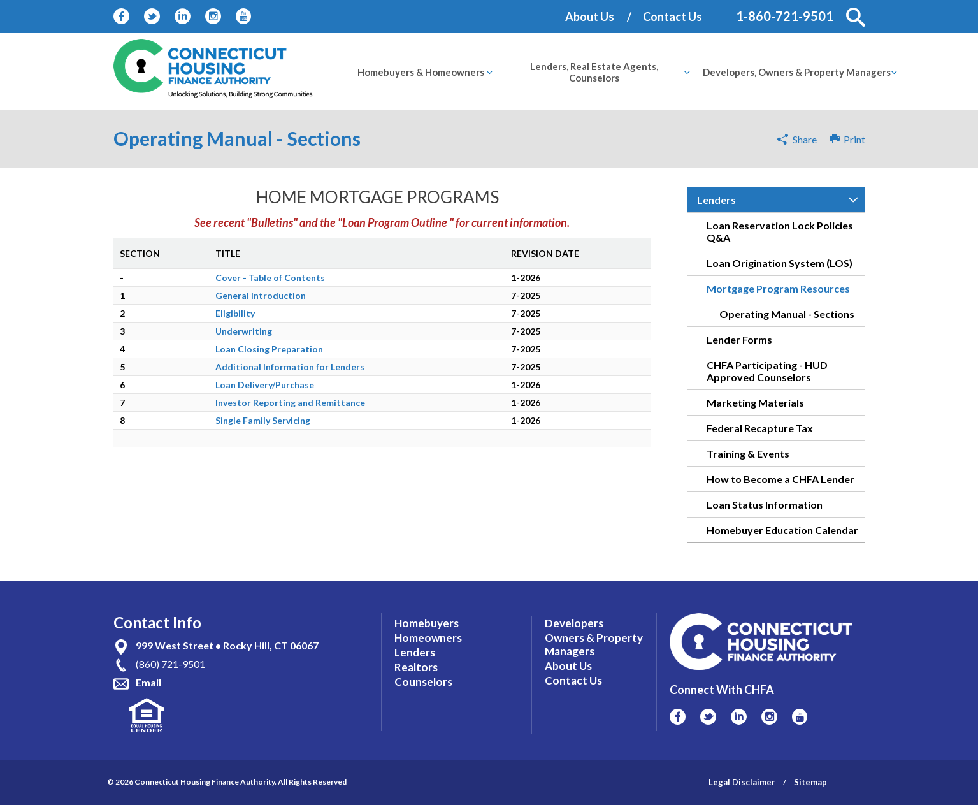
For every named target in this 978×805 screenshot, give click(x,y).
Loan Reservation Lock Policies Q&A (780, 231)
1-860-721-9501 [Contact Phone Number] (784, 16)
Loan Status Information (765, 504)
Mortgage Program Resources (778, 288)
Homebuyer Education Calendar (782, 530)
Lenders (716, 200)
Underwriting (243, 331)
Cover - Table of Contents (270, 277)
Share (805, 139)
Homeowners (428, 637)
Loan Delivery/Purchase (264, 384)
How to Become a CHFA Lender (780, 479)
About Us (589, 17)
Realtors (416, 667)
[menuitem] (421, 72)
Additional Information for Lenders (289, 366)
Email (148, 682)
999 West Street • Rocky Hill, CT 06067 (227, 645)
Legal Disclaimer (741, 782)
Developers (574, 623)
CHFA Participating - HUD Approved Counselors (767, 371)
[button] (855, 17)
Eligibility (235, 313)
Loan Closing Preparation (269, 349)
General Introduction (260, 295)
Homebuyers (426, 623)
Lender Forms (739, 339)
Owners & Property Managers (594, 644)
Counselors (423, 681)
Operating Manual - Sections (786, 314)
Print (847, 139)
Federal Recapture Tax (760, 428)
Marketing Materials (755, 402)
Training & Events (748, 453)
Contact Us (672, 17)
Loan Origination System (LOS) (779, 263)
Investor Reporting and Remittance (290, 402)
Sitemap (810, 782)
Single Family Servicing (262, 420)
